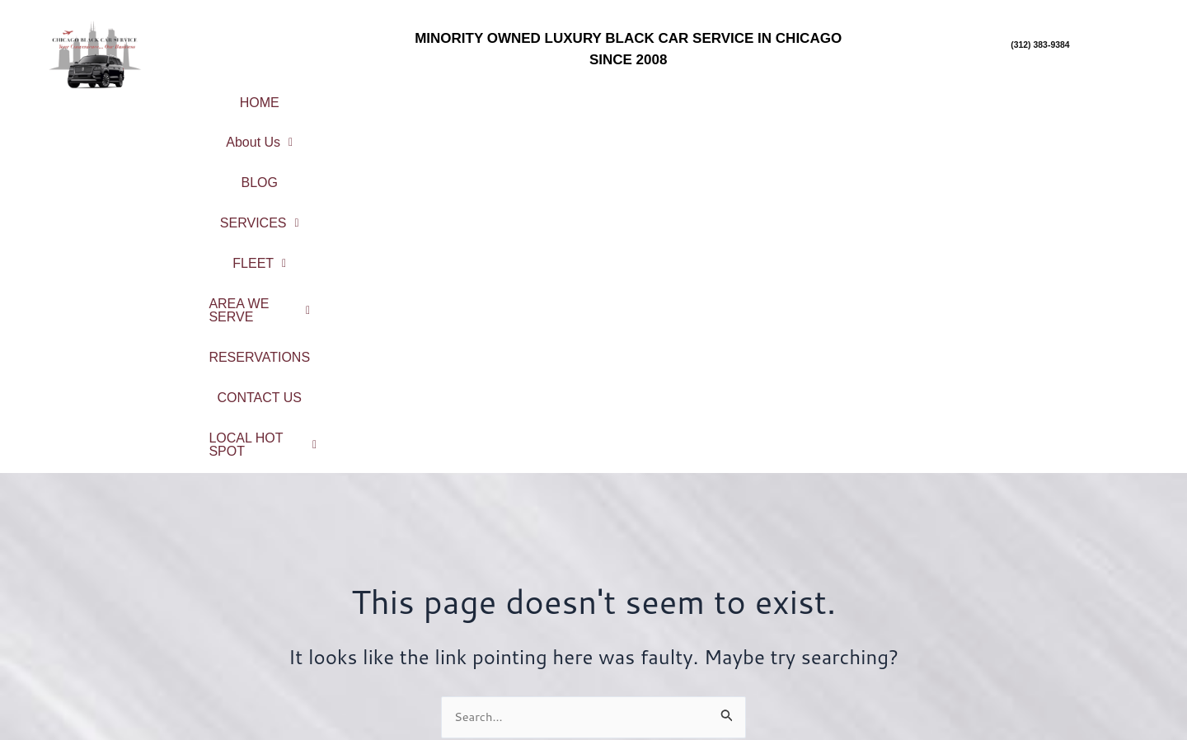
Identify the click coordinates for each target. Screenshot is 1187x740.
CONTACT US (1094, 96)
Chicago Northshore (1041, 589)
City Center (1042, 567)
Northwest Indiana (1042, 698)
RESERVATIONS (956, 96)
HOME (253, 96)
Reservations (449, 640)
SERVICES (555, 96)
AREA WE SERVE (799, 96)
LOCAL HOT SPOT (688, 123)
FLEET (667, 96)
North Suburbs (1042, 610)
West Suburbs (1042, 675)
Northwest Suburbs (1042, 632)
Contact (449, 662)
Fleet (449, 618)
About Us (352, 96)
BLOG (453, 96)
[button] (352, 96)
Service (449, 597)
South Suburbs (1042, 654)
